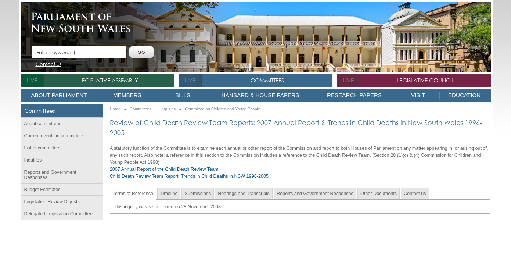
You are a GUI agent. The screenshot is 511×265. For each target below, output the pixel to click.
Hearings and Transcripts (244, 193)
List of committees (43, 148)
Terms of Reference (133, 193)
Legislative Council (425, 80)
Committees (267, 80)
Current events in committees (54, 135)
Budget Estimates (42, 189)
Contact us (48, 64)
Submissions (197, 193)
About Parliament (59, 95)
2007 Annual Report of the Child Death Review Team (164, 169)
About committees (42, 123)
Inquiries (33, 160)
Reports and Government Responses (50, 175)
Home (115, 109)
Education (464, 95)
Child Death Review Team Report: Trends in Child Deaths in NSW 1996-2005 (189, 176)
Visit (418, 95)
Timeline (168, 193)
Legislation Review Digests (52, 201)
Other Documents (378, 193)
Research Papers (354, 95)
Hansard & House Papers (260, 95)
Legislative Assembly (108, 80)
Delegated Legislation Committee (58, 213)
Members (127, 95)
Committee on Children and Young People (222, 109)
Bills (182, 95)
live (32, 80)
